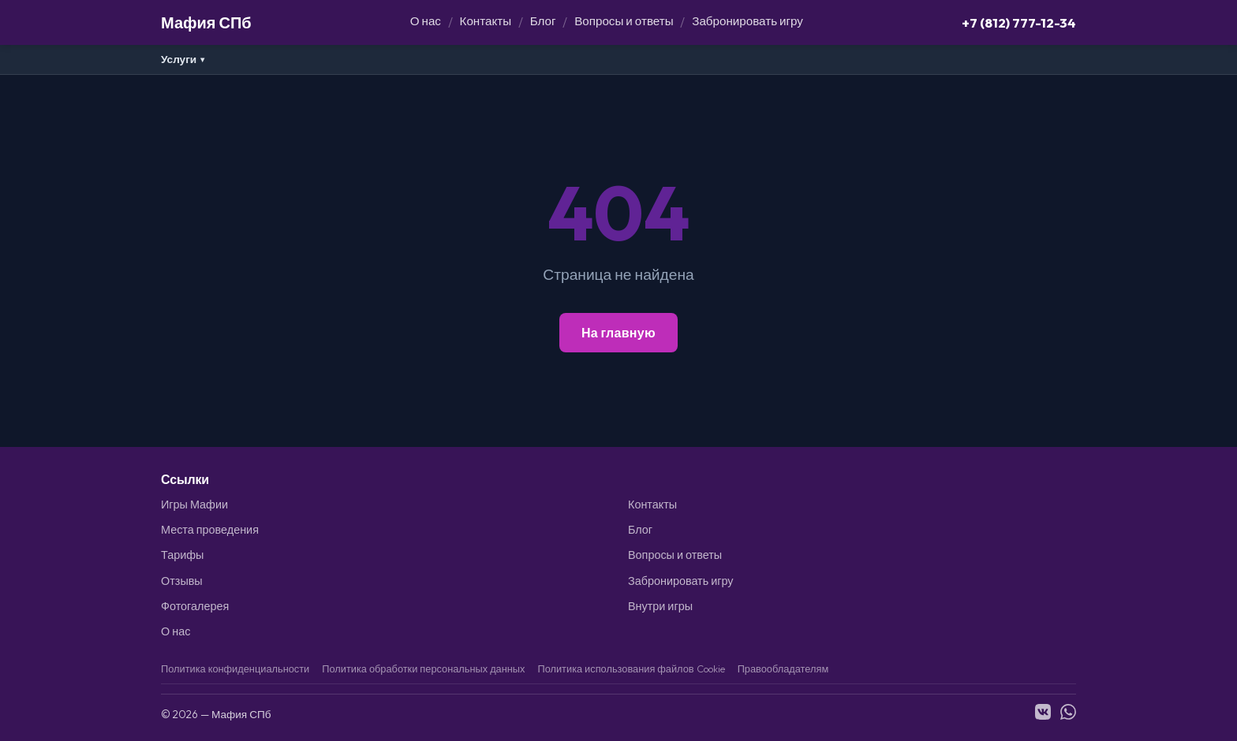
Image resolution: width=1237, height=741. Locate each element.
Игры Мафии (194, 504)
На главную (618, 333)
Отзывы (182, 581)
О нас (425, 20)
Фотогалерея (195, 606)
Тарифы (182, 555)
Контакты (486, 20)
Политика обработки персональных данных (423, 668)
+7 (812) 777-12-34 (1019, 22)
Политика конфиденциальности (235, 668)
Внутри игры (660, 606)
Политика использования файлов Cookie (630, 668)
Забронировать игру (747, 20)
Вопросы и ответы (623, 20)
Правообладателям (783, 668)
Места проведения (210, 530)
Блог (543, 20)
